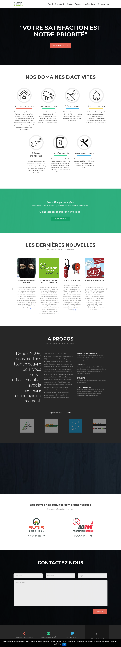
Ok (64, 644)
